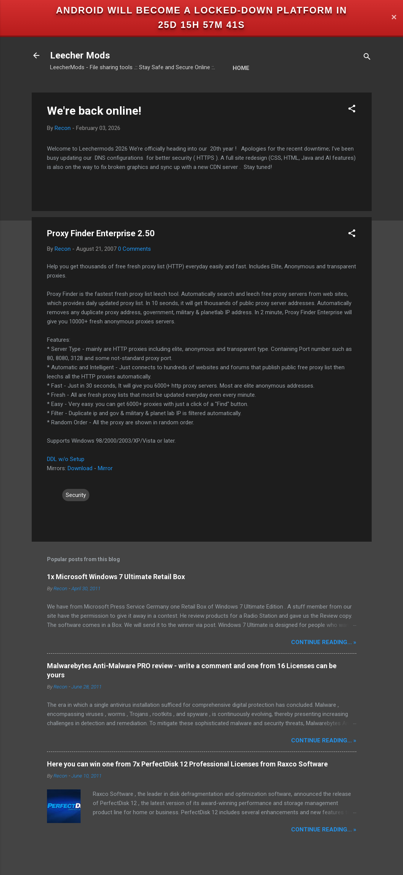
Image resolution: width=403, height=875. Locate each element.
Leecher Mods (80, 55)
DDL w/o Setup (65, 459)
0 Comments (134, 248)
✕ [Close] (394, 18)
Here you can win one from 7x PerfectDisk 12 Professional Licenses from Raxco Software (187, 764)
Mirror (105, 468)
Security (76, 495)
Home (241, 68)
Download (80, 468)
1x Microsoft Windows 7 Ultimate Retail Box (116, 577)
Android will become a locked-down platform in (201, 10)
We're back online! (94, 110)
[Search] (367, 58)
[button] (351, 110)
